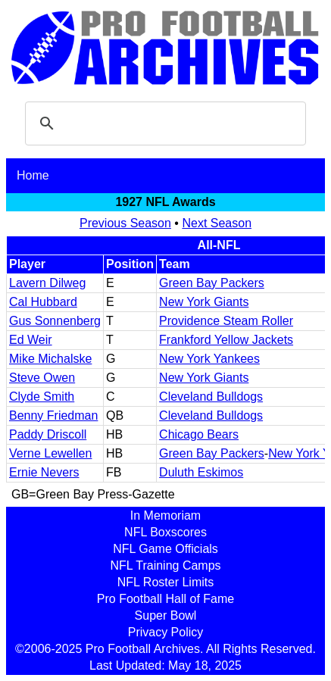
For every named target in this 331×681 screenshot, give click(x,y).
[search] (163, 123)
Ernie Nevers (44, 472)
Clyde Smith (41, 396)
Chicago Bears (199, 434)
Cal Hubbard (43, 301)
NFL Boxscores (165, 532)
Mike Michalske (50, 358)
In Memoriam (165, 515)
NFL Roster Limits (165, 582)
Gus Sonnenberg (55, 320)
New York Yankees (209, 358)
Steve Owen (42, 377)
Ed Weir (30, 339)
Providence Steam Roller (226, 320)
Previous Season (125, 223)
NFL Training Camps (165, 565)
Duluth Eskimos (201, 472)
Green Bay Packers (211, 282)
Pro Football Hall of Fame (165, 598)
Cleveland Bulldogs (211, 396)
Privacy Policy (166, 632)
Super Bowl (166, 615)
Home (33, 175)
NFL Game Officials (165, 548)
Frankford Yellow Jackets (226, 339)
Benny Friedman (53, 415)
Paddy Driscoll (47, 434)
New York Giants (203, 301)
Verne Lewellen (50, 453)
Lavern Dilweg (47, 282)
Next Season (216, 223)
